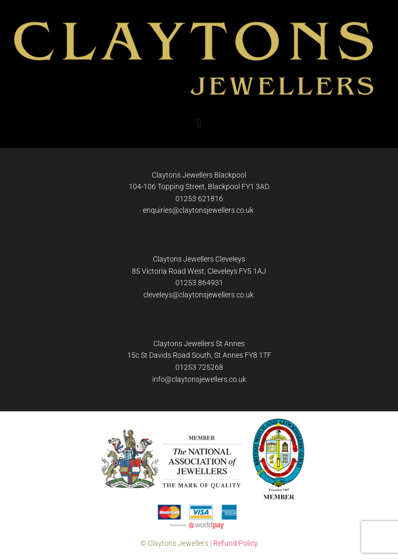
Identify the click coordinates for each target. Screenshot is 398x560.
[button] (199, 123)
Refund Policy (235, 543)
